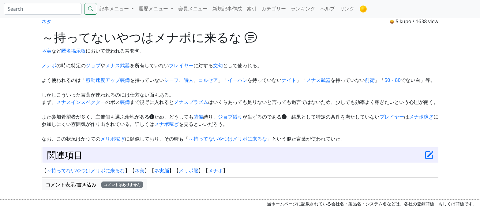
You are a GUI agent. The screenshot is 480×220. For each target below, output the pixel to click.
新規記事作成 (227, 8)
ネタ (46, 21)
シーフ (171, 80)
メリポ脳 (188, 170)
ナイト (289, 80)
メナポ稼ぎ (421, 116)
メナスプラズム (191, 102)
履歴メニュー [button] (154, 8)
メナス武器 (117, 65)
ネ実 (46, 50)
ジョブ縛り (230, 116)
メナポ (49, 65)
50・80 (392, 80)
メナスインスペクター (80, 102)
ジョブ (93, 65)
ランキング (303, 8)
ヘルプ (327, 8)
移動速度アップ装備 (108, 80)
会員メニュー (193, 8)
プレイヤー (181, 65)
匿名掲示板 (73, 50)
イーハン (237, 80)
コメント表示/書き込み (94, 184)
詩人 (188, 80)
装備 (125, 102)
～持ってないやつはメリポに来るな (228, 138)
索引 (252, 8)
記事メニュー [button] (114, 8)
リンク (347, 8)
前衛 (370, 80)
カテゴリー (273, 8)
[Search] (43, 9)
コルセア (208, 80)
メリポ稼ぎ (112, 138)
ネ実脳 (161, 170)
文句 (218, 65)
